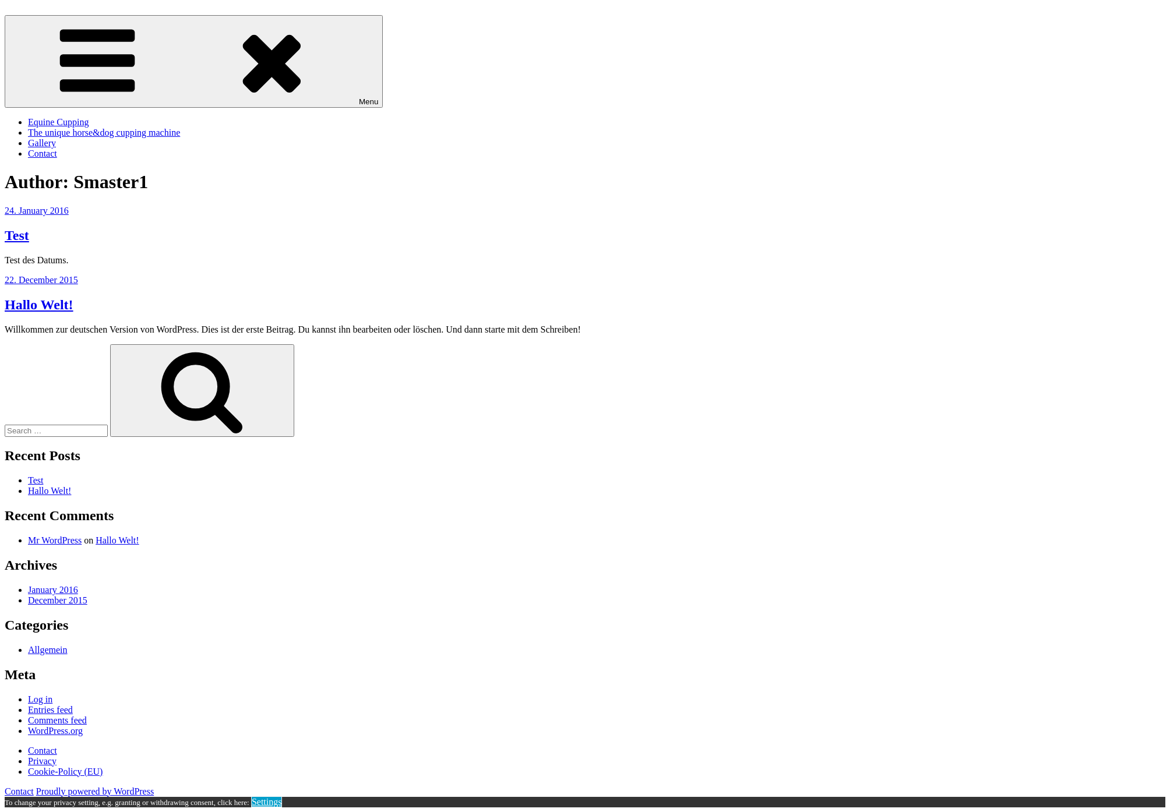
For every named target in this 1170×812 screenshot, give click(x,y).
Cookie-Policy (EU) (65, 771)
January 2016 (53, 590)
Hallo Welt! (39, 304)
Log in (40, 699)
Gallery (42, 143)
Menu (193, 61)
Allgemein (48, 650)
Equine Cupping (58, 122)
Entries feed (50, 710)
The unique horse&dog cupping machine (104, 132)
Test (17, 235)
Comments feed (57, 720)
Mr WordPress (55, 540)
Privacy (42, 761)
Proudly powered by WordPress (95, 791)
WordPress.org (55, 731)
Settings (267, 802)
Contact (42, 153)
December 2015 (57, 600)
